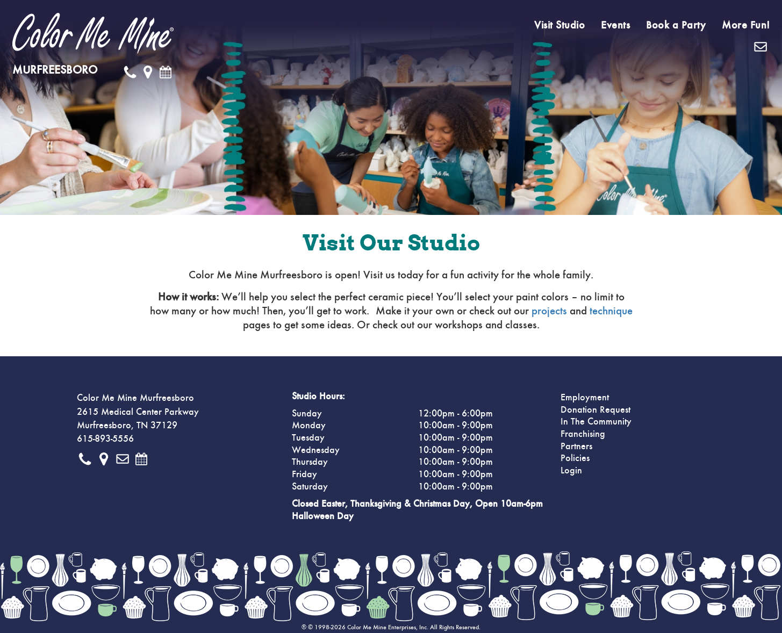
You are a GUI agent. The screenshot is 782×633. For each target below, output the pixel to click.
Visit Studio (559, 25)
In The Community (596, 422)
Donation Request (595, 410)
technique (611, 310)
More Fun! (746, 25)
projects (549, 310)
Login (571, 471)
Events (615, 25)
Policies (575, 458)
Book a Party (676, 25)
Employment (585, 397)
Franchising (583, 434)
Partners (576, 446)
